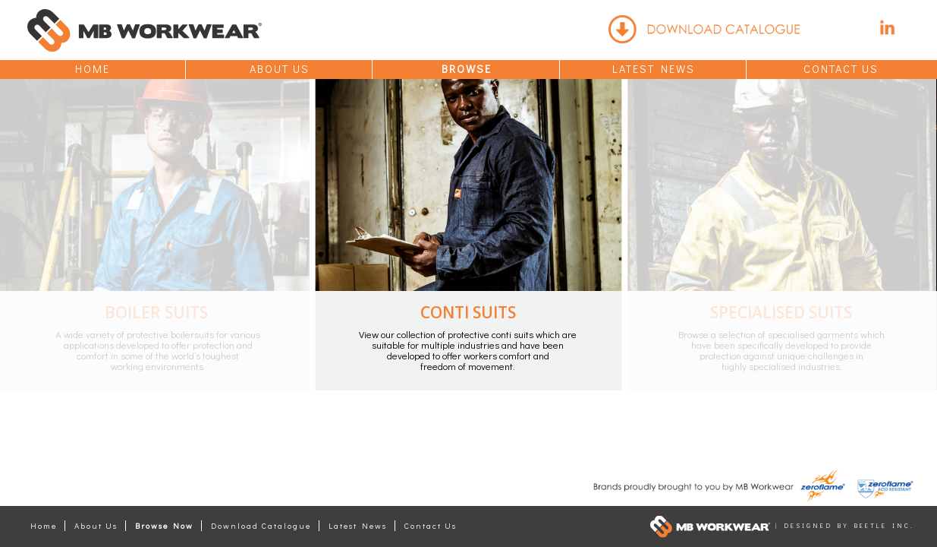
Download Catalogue (261, 525)
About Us (280, 69)
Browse (467, 69)
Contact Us (841, 69)
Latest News (653, 69)
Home (92, 69)
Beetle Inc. (884, 525)
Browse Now (164, 525)
